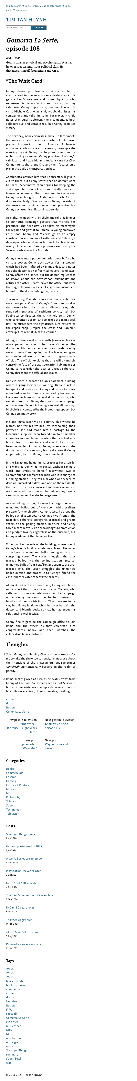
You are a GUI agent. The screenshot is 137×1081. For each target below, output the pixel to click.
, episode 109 (57, 726)
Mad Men (12, 1022)
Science (11, 801)
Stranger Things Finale (21, 834)
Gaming (11, 781)
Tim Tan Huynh (26, 19)
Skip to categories (51, 6)
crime (10, 699)
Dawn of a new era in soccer (24, 944)
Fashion (11, 777)
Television (12, 814)
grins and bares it (56, 746)
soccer (10, 1046)
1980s (9, 973)
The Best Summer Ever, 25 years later (30, 895)
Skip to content (31, 6)
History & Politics (17, 785)
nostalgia (12, 1042)
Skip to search (13, 6)
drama (10, 703)
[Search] (18, 28)
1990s (9, 977)
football (11, 1014)
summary (12, 1054)
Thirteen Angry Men (19, 920)
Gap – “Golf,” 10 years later (23, 883)
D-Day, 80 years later (20, 907)
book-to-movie (16, 985)
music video (13, 1026)
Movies (10, 789)
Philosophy (13, 797)
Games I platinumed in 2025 (24, 846)
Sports (10, 805)
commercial (14, 989)
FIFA (9, 1010)
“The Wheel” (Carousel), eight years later (22, 728)
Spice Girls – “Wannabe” (29, 746)
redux (22, 932)
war (8, 1063)
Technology (13, 809)
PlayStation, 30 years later (23, 871)
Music (10, 793)
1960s (9, 969)
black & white (15, 981)
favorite (11, 1001)
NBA (9, 1030)
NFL (8, 1034)
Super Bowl (13, 1059)
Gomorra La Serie (17, 711)
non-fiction (13, 1038)
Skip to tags (20, 10)
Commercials (14, 773)
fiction (10, 707)
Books (10, 769)
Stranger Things (16, 1050)
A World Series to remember (24, 858)
